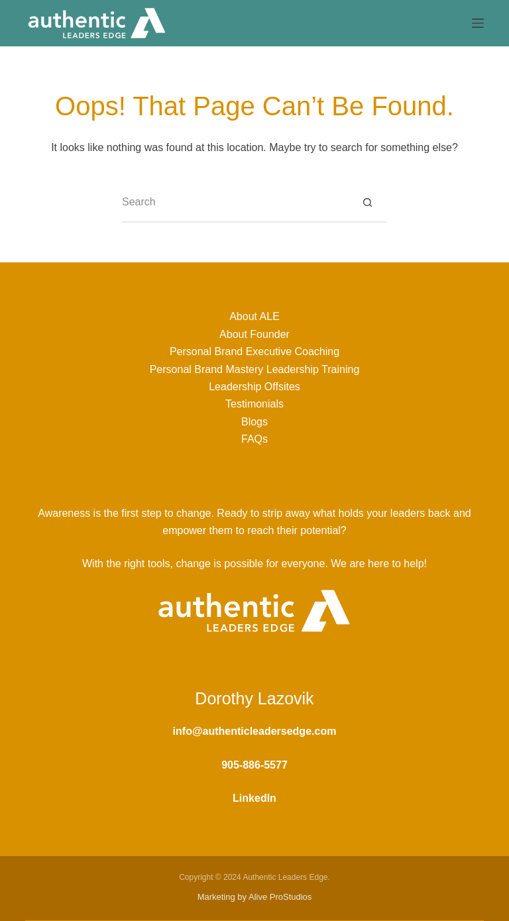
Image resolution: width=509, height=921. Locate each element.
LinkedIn (254, 798)
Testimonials (254, 403)
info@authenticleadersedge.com (255, 731)
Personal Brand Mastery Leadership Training (255, 369)
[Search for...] (234, 203)
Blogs (254, 421)
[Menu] (478, 23)
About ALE (254, 316)
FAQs (254, 439)
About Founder (254, 334)
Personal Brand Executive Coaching (254, 351)
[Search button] (367, 203)
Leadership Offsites (254, 386)
